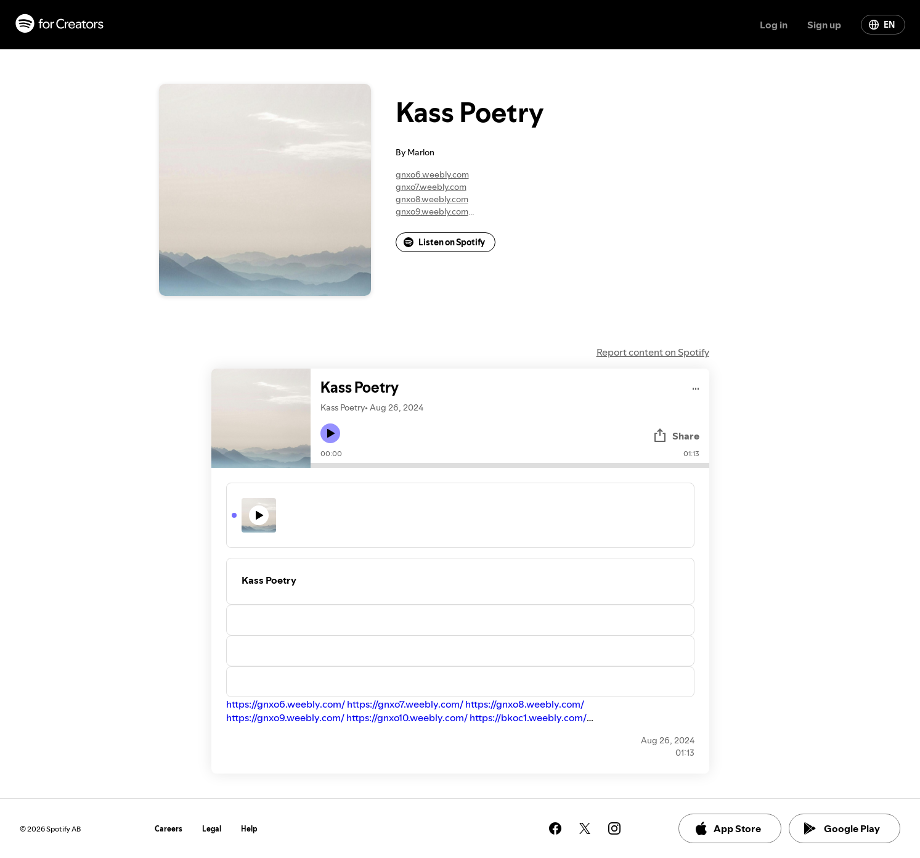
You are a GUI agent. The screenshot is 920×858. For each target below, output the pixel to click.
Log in (774, 24)
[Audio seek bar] (510, 465)
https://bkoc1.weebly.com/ (528, 717)
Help (249, 828)
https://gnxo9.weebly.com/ (285, 717)
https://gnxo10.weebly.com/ (407, 717)
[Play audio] (696, 386)
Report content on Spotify (652, 352)
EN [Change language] (882, 24)
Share (676, 435)
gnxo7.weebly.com (431, 187)
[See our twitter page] (584, 828)
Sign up (824, 24)
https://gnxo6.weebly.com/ (285, 704)
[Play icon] (330, 433)
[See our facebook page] (555, 828)
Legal (211, 828)
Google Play (842, 828)
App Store (727, 828)
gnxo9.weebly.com (432, 211)
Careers (168, 828)
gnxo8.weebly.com (432, 199)
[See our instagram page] (614, 828)
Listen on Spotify (444, 242)
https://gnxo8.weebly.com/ (524, 704)
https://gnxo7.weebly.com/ (405, 704)
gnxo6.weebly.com (432, 174)
